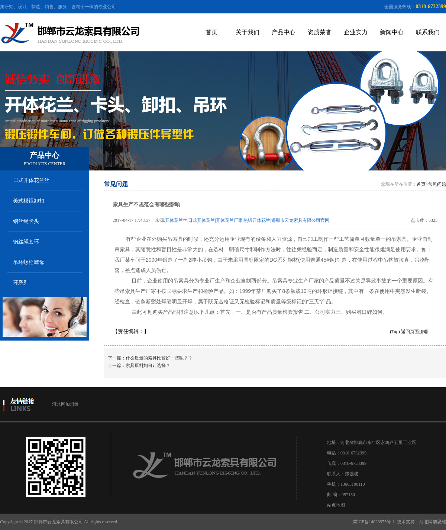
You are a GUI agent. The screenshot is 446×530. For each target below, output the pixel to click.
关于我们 (247, 32)
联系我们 (428, 32)
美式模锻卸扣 (28, 201)
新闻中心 (392, 32)
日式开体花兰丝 (31, 180)
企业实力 (356, 32)
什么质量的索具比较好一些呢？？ (159, 358)
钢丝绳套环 (26, 242)
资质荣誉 (320, 32)
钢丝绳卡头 (26, 221)
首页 (211, 32)
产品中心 (283, 32)
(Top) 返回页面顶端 (408, 331)
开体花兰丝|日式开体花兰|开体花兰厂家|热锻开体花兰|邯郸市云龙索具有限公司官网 (247, 220)
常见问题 (437, 184)
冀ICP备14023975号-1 (374, 521)
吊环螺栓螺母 (28, 262)
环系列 (21, 282)
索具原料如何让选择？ (148, 365)
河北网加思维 (65, 404)
